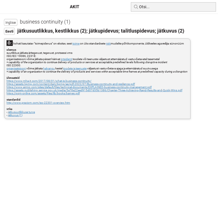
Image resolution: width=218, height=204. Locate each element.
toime (75, 43)
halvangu (49, 68)
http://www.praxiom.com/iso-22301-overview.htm (38, 102)
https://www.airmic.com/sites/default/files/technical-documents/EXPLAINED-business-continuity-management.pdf (79, 87)
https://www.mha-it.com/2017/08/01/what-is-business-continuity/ (49, 80)
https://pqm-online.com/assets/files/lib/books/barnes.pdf (43, 93)
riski (108, 43)
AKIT (74, 6)
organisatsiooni (16, 68)
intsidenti (66, 59)
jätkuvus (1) (15, 115)
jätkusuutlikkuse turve (21, 112)
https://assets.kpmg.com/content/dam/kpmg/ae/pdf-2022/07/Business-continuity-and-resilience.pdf (71, 84)
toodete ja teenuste (75, 68)
